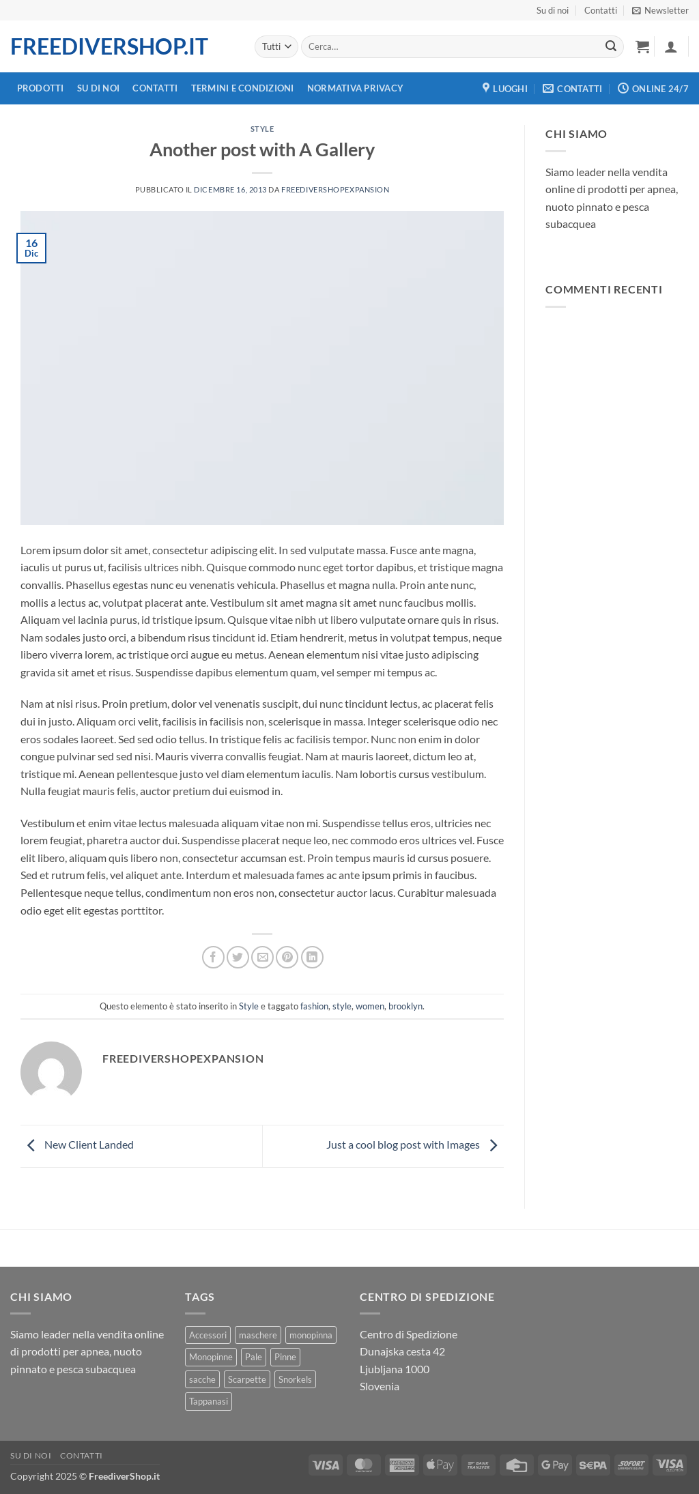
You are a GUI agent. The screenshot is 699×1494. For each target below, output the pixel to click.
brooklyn (405, 1006)
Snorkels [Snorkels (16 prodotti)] (295, 1379)
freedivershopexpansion (335, 189)
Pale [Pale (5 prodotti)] (253, 1356)
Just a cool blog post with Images (415, 1144)
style (342, 1006)
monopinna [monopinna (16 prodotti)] (310, 1335)
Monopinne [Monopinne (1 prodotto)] (211, 1356)
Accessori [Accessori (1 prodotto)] (208, 1335)
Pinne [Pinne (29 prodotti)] (285, 1356)
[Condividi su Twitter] (238, 957)
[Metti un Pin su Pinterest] (287, 957)
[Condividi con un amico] (262, 957)
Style (262, 128)
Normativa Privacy (355, 88)
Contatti (600, 10)
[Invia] (611, 47)
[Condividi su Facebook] (213, 957)
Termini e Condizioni (242, 88)
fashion (314, 1006)
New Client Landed (77, 1144)
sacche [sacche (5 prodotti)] (202, 1379)
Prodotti (40, 88)
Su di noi (553, 10)
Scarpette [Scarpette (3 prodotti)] (247, 1379)
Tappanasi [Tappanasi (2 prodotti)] (208, 1401)
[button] (660, 10)
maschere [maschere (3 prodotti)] (258, 1335)
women (370, 1006)
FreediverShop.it (109, 46)
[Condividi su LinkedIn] (312, 957)
